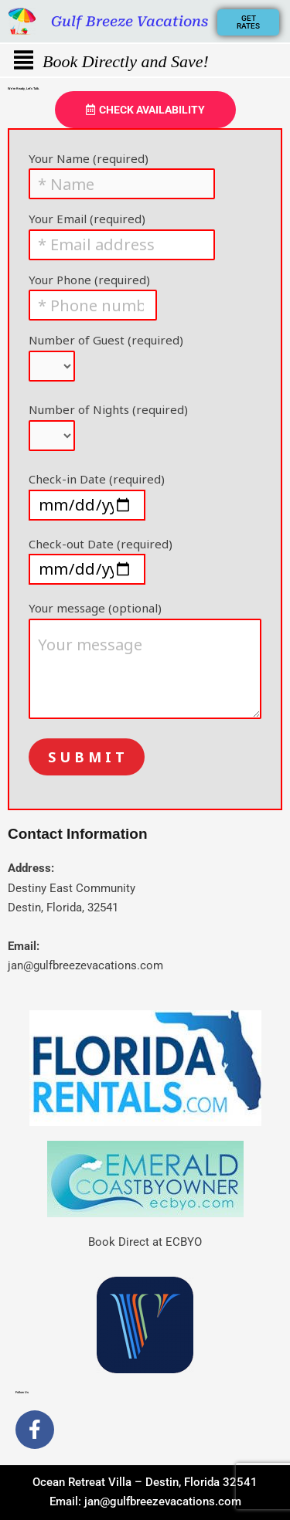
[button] (23, 60)
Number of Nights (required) (145, 429)
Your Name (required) (145, 173)
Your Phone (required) (145, 294)
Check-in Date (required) (145, 496)
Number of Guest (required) (145, 359)
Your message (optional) (145, 662)
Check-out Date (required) (145, 560)
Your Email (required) (145, 233)
